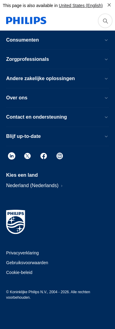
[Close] (109, 5)
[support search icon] (105, 20)
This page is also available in (30, 5)
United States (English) (81, 5)
